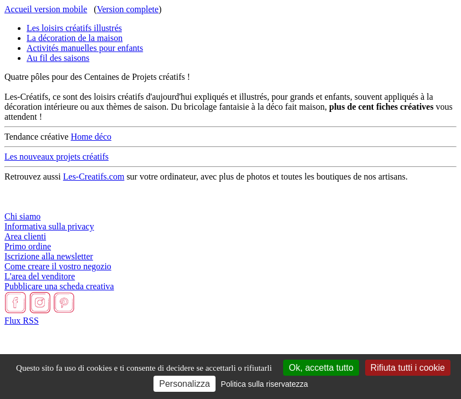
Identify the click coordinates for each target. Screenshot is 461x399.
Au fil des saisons (58, 58)
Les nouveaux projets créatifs (56, 156)
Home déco (91, 136)
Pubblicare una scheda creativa (59, 286)
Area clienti (25, 236)
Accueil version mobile (45, 9)
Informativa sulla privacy (49, 226)
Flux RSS (21, 320)
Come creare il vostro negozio (57, 266)
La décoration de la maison (74, 38)
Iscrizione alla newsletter (48, 256)
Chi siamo (22, 216)
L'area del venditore (39, 276)
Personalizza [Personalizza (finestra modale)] (184, 383)
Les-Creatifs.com (94, 176)
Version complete (128, 9)
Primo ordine (27, 246)
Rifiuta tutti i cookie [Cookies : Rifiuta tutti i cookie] (408, 367)
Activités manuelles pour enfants (85, 48)
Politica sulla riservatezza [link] (264, 384)
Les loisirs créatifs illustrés (74, 28)
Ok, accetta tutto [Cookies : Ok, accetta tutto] (321, 367)
